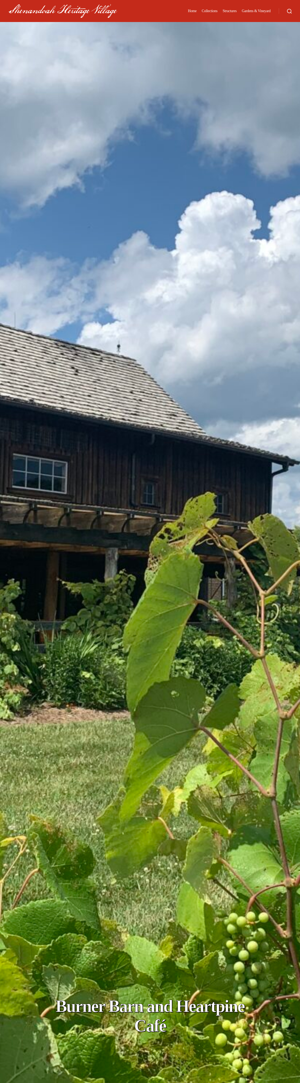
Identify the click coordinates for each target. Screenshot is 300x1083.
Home (192, 13)
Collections (210, 13)
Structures (230, 13)
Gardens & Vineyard (256, 13)
